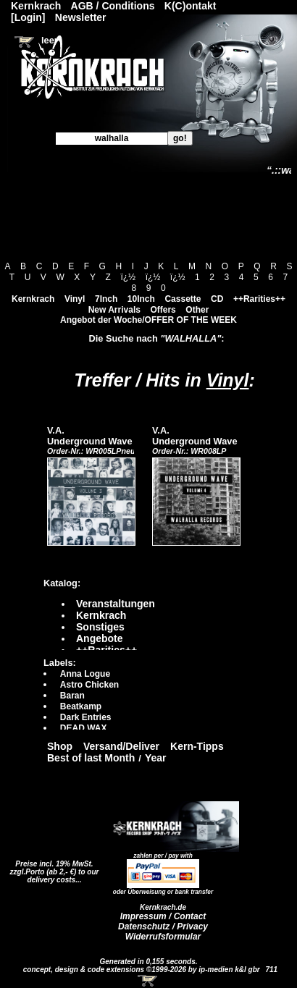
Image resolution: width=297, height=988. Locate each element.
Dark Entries (86, 717)
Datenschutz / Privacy (163, 926)
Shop (59, 746)
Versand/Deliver (121, 746)
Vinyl (74, 299)
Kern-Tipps (197, 746)
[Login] (28, 17)
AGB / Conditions (113, 6)
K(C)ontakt (190, 6)
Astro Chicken (89, 685)
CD (217, 299)
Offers (162, 310)
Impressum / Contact (163, 916)
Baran (72, 696)
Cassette (182, 299)
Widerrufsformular (163, 937)
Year (156, 758)
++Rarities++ (259, 299)
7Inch (106, 299)
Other (197, 310)
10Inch (141, 299)
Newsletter (80, 17)
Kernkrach (33, 299)
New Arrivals (114, 310)
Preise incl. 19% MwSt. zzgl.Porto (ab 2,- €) (51, 868)
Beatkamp (80, 706)
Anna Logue (85, 674)
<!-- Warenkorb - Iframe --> (148, 981)
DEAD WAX (83, 728)
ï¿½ (127, 277)
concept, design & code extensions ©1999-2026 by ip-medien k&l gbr (142, 970)
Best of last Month (91, 758)
